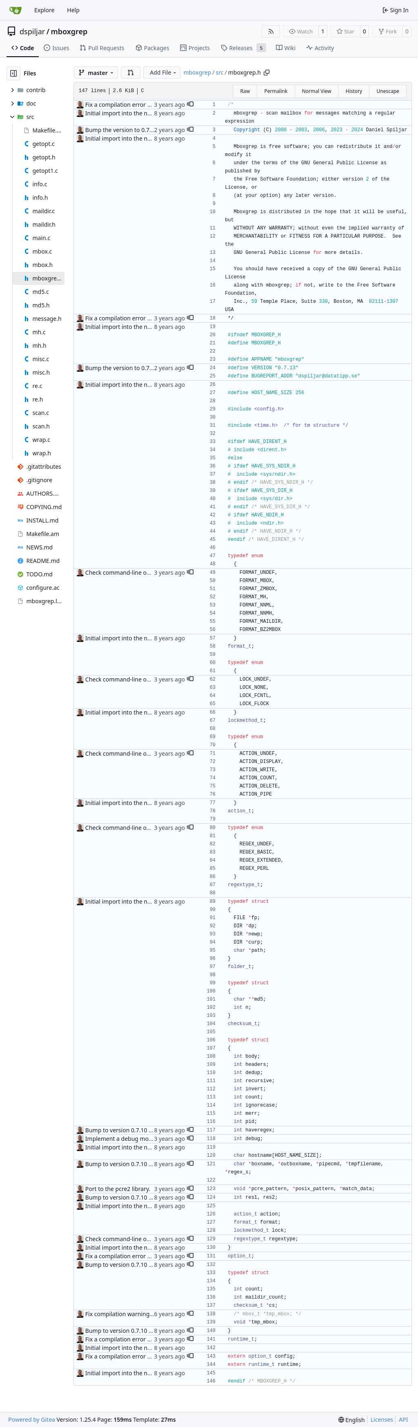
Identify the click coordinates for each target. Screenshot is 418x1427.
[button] (130, 72)
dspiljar (32, 31)
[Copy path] (266, 72)
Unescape (387, 91)
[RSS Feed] (271, 31)
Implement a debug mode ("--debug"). (136, 1138)
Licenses (382, 1419)
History (354, 91)
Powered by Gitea (31, 1419)
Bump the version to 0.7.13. (122, 130)
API (403, 1419)
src (220, 72)
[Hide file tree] (13, 73)
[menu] (351, 1420)
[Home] (15, 10)
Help (73, 10)
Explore (44, 10)
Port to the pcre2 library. (118, 1189)
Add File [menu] (164, 72)
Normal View (316, 91)
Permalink (275, 91)
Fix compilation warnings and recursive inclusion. (151, 1314)
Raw (245, 91)
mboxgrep (69, 31)
